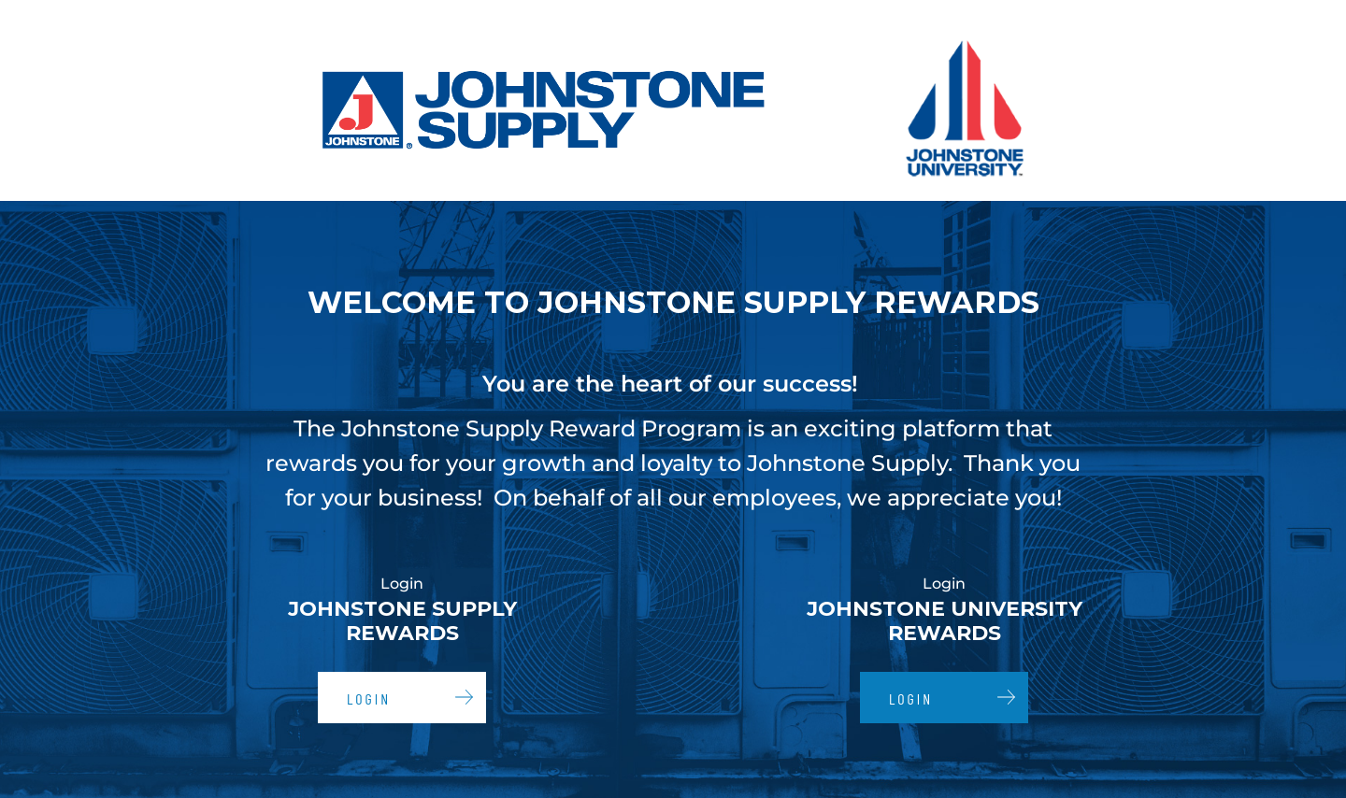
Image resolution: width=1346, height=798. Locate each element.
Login (369, 698)
